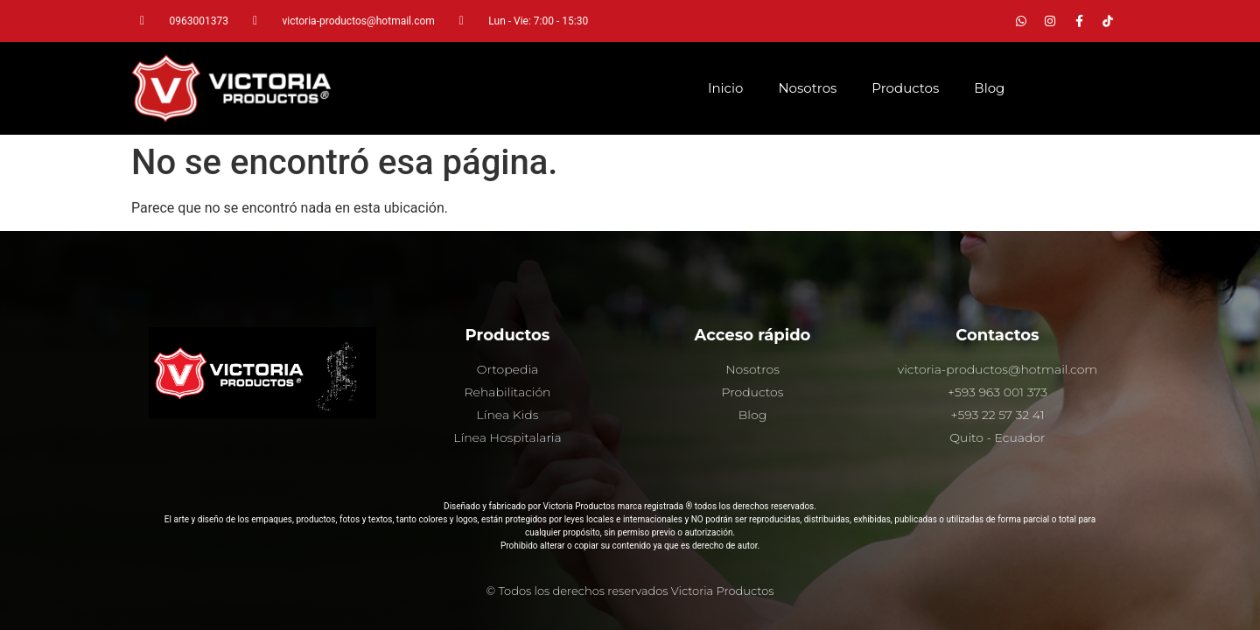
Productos (905, 88)
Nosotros (807, 88)
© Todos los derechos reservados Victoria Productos (630, 591)
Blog (989, 88)
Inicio (725, 88)
